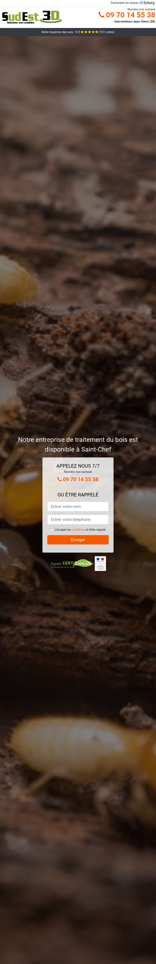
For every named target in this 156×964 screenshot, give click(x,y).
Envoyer (78, 539)
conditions (78, 529)
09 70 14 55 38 (127, 15)
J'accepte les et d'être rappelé (80, 529)
